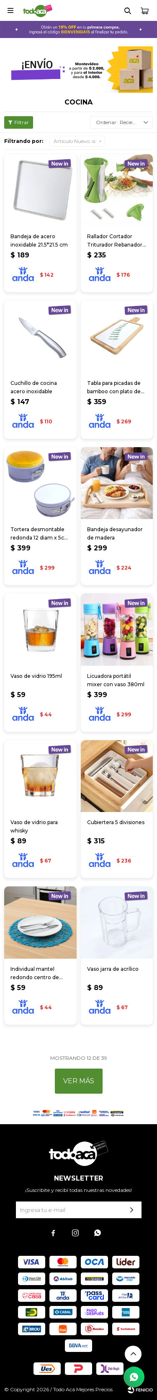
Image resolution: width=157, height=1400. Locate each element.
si (74, 141)
